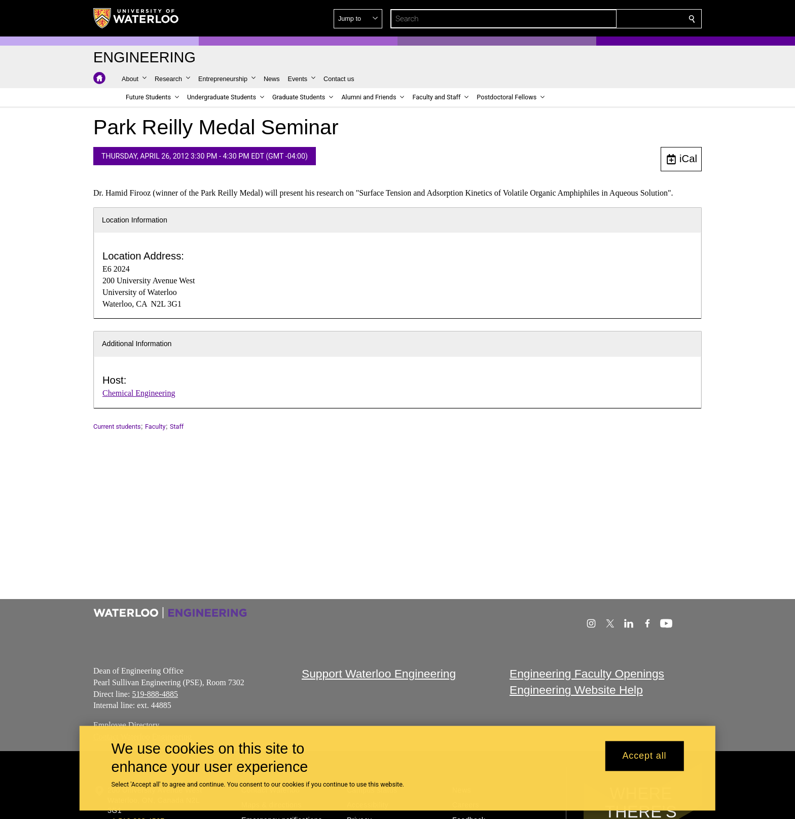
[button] (618, 19)
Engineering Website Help (576, 690)
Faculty (155, 426)
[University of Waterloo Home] (136, 18)
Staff (177, 426)
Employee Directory (126, 725)
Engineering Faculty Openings (587, 673)
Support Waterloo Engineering (379, 673)
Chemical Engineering (138, 393)
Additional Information (137, 344)
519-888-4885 (155, 694)
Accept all (644, 756)
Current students (117, 426)
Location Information (134, 220)
